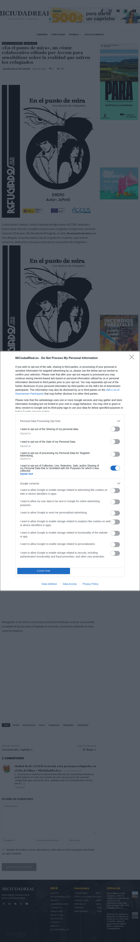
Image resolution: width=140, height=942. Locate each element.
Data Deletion (49, 583)
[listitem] (70, 421)
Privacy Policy (90, 583)
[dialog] (70, 471)
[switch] (115, 429)
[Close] (132, 358)
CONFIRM (43, 571)
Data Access (70, 583)
